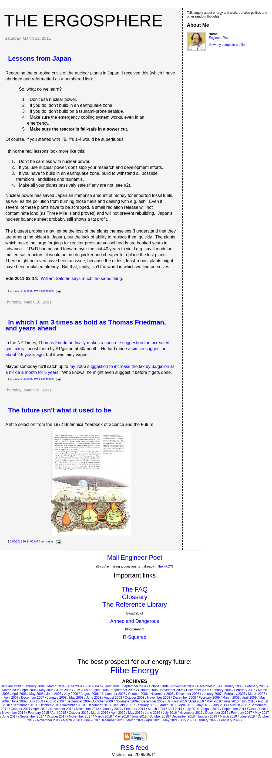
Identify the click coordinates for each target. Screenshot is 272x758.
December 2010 (99, 705)
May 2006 (36, 694)
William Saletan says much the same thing (81, 278)
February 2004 (34, 686)
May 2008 (76, 697)
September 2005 (123, 690)
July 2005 (81, 690)
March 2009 (230, 697)
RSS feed (135, 747)
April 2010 (196, 701)
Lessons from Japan (39, 58)
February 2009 (209, 697)
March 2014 (156, 709)
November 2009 (127, 701)
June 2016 (152, 713)
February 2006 (244, 690)
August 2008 (113, 697)
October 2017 (56, 716)
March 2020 (71, 720)
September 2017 (32, 716)
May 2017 (262, 713)
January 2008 (57, 697)
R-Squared (134, 637)
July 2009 (36, 701)
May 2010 (214, 701)
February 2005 (255, 686)
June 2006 (53, 694)
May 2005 (46, 690)
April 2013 (40, 709)
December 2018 (183, 716)
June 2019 (247, 716)
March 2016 (99, 713)
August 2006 (89, 694)
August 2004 (110, 686)
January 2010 (177, 701)
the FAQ (164, 566)
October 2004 (159, 686)
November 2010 (73, 705)
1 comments (46, 378)
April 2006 (19, 694)
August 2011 (239, 705)
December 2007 (32, 697)
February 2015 (38, 713)
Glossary (134, 596)
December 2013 (87, 709)
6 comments (46, 290)
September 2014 (234, 709)
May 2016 (135, 713)
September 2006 (113, 694)
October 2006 (138, 694)
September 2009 (78, 701)
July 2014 (192, 709)
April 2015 (59, 713)
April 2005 (29, 690)
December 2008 (184, 697)
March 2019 (228, 716)
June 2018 (139, 716)
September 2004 (134, 686)
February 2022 (229, 720)
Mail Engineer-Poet (134, 557)
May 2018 (122, 716)
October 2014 (258, 709)
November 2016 (190, 713)
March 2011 (167, 705)
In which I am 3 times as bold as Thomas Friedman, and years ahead (85, 325)
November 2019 (48, 720)
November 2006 (161, 694)
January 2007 (212, 694)
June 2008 (93, 697)
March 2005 (10, 690)
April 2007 (11, 697)
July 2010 (248, 701)
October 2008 (135, 697)
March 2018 (103, 716)
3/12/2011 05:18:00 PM (24, 290)
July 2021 (187, 720)
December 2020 (111, 720)
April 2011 (186, 705)
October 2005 (148, 690)
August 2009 (55, 701)
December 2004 (208, 686)
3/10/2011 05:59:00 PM (24, 378)
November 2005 (171, 690)
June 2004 (74, 686)
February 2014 (134, 709)
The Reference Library (134, 604)
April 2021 (153, 720)
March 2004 (55, 686)
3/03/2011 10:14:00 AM (24, 541)
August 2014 (210, 709)
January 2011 (123, 705)
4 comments (46, 541)
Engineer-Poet (219, 38)
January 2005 (233, 686)
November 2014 (13, 713)
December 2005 (197, 690)
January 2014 (112, 709)
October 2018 (159, 716)
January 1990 (11, 686)
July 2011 (220, 705)
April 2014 (174, 709)
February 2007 (234, 694)
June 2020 (90, 720)
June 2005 (63, 690)
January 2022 (207, 720)
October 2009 (103, 701)
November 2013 (61, 709)
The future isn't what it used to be (59, 410)
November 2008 (158, 697)
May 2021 (170, 720)
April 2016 (118, 713)
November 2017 (80, 716)
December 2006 (187, 694)
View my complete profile (227, 45)
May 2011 (203, 705)
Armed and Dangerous (134, 621)
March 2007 (256, 694)
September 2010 (25, 705)
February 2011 (146, 705)
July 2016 (170, 713)
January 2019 (207, 716)
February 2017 (241, 713)
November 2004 (182, 686)
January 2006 (221, 690)
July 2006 (71, 694)
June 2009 (18, 701)
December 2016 (216, 713)
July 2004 (92, 686)
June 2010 (231, 701)
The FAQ (134, 589)
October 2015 (79, 713)
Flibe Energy (134, 670)
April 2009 (249, 697)
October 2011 (21, 709)
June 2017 (9, 716)
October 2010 (49, 705)
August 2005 (99, 690)
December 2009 (152, 701)
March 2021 (134, 720)
